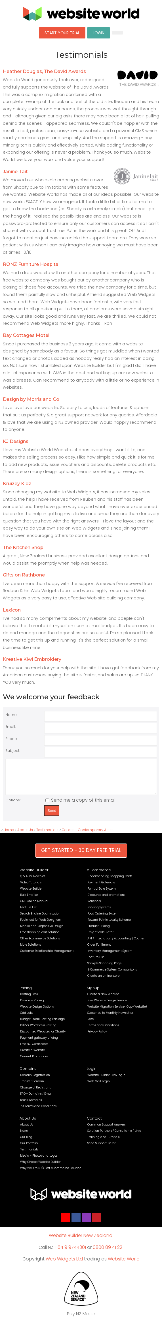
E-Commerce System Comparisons (112, 975)
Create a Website (32, 1056)
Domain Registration (35, 1081)
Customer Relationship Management (47, 957)
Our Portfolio (29, 1149)
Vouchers (94, 907)
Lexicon (12, 610)
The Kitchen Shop (23, 547)
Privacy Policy (97, 1037)
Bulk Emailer (29, 901)
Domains (28, 1074)
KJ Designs (15, 441)
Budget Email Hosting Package (42, 1025)
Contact (94, 1124)
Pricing (26, 994)
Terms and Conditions (103, 1031)
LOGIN (98, 33)
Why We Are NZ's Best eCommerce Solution (50, 1174)
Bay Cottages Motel (26, 335)
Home (9, 835)
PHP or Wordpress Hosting (38, 1031)
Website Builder (34, 876)
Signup (93, 994)
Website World (124, 1265)
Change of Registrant (35, 1093)
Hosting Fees (29, 1000)
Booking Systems (99, 913)
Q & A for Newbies (32, 882)
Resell (91, 1025)
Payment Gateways (101, 888)
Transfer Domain (32, 1087)
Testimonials (47, 835)
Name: (11, 714)
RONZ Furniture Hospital (31, 264)
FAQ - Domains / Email (36, 1100)
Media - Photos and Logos (38, 1161)
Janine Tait (15, 171)
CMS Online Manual (34, 907)
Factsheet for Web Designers (40, 926)
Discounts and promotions (106, 901)
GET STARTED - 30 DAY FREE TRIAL (81, 856)
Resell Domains (31, 1106)
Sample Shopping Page (104, 969)
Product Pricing (98, 932)
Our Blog (26, 1143)
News (24, 1137)
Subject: (12, 750)
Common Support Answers (106, 1130)
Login (91, 1074)
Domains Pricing (32, 1006)
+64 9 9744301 (70, 1253)
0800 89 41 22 (107, 1253)
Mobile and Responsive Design (41, 932)
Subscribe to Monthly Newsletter (110, 1019)
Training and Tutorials (103, 1143)
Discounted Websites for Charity (43, 1037)
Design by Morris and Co (31, 399)
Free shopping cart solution (40, 938)
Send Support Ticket (101, 1149)
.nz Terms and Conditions (38, 1112)
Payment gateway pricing (39, 1044)
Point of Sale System (101, 894)
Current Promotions (34, 1062)
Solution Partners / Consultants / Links (114, 1137)
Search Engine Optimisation (40, 919)
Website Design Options (37, 1012)
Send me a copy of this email (80, 806)
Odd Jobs (26, 1019)
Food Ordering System (103, 919)
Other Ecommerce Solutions (40, 944)
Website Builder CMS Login (106, 1081)
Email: (10, 726)
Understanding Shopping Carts (109, 882)
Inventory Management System (109, 957)
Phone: (11, 738)
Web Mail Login (98, 1087)
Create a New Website (103, 1000)
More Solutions (30, 950)
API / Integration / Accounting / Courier (115, 944)
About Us (25, 835)
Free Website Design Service (107, 1006)
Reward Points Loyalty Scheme (109, 926)
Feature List (28, 913)
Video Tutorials (30, 888)
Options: (12, 806)
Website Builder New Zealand (80, 1241)
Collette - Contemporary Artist (87, 835)
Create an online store (103, 982)
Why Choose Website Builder (40, 1168)
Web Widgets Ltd (64, 1265)
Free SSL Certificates (34, 1050)
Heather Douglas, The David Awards (44, 71)
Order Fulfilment (99, 950)
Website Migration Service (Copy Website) (117, 1012)
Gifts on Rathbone (24, 575)
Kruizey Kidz (17, 483)
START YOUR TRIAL (62, 33)
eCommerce (99, 876)
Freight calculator (100, 938)
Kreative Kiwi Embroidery (32, 659)
